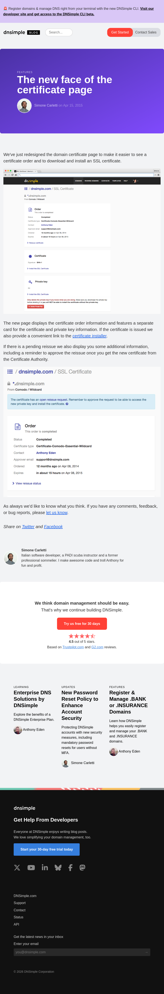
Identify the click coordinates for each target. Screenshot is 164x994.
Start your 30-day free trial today (46, 849)
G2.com (97, 647)
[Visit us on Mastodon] (82, 868)
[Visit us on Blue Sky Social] (58, 868)
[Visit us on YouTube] (31, 868)
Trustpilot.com (73, 647)
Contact (19, 910)
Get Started (120, 32)
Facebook (53, 526)
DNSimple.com (25, 896)
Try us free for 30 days (82, 624)
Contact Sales (146, 32)
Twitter (28, 526)
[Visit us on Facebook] (70, 868)
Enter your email (26, 944)
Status (18, 917)
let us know (56, 512)
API (16, 924)
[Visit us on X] (17, 868)
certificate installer (90, 336)
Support (20, 903)
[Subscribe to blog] (146, 952)
